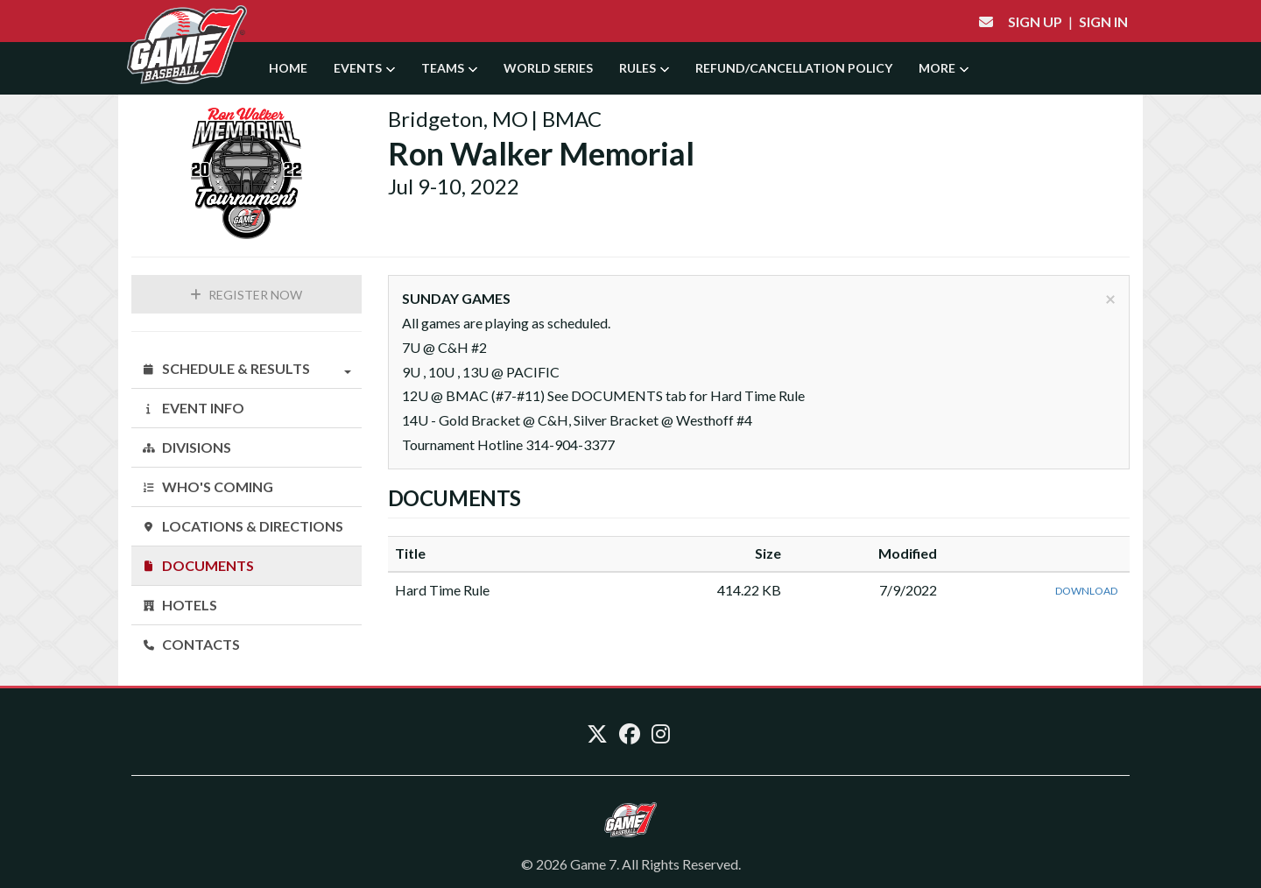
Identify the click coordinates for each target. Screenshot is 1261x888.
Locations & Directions (242, 526)
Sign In (1103, 21)
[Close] (1110, 298)
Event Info (193, 407)
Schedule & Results (246, 368)
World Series (548, 67)
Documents (198, 565)
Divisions (186, 447)
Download (1086, 590)
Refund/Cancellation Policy (793, 67)
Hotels (179, 604)
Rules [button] (644, 67)
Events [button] (364, 67)
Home (288, 67)
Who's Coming (207, 486)
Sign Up (1035, 21)
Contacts (191, 644)
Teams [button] (449, 67)
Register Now (246, 294)
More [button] (944, 67)
